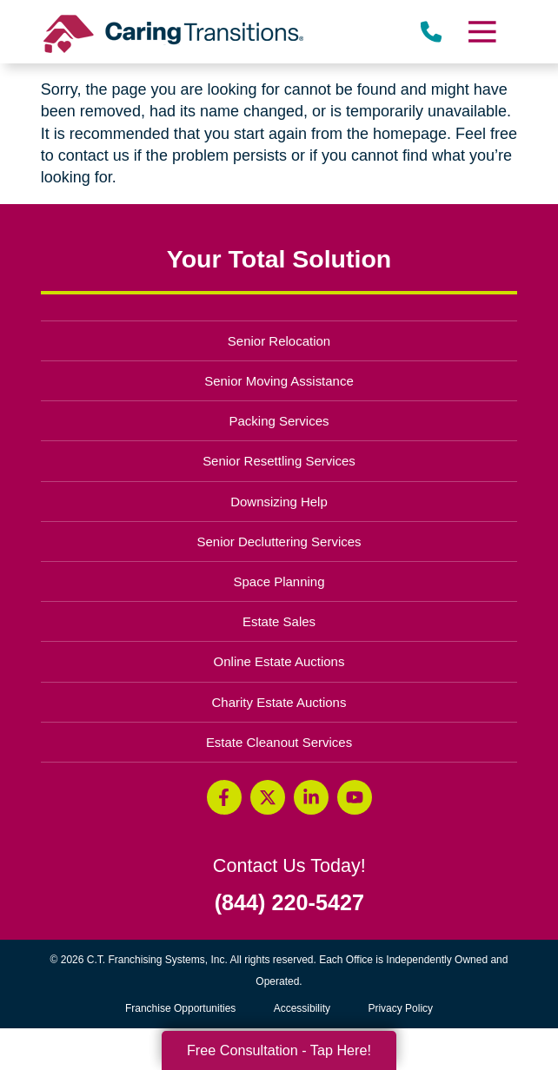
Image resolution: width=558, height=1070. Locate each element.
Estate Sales (279, 621)
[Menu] (481, 32)
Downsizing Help (279, 501)
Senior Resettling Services (279, 460)
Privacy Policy (400, 1008)
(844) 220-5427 (289, 903)
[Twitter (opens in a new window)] (267, 797)
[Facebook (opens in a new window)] (224, 797)
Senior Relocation (279, 341)
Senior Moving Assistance (279, 380)
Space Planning (279, 581)
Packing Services (279, 420)
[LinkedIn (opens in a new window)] (311, 797)
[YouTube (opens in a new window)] (354, 797)
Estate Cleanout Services (279, 742)
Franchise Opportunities (184, 1009)
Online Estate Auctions (279, 661)
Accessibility (302, 1008)
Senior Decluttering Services (278, 541)
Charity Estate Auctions (279, 702)
